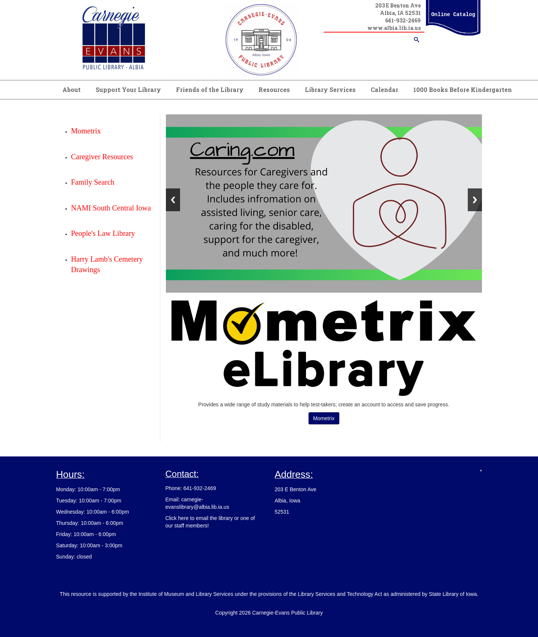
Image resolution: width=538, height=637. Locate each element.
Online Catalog (453, 15)
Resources (274, 89)
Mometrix (324, 418)
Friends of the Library (210, 89)
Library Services (330, 89)
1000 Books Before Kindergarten (462, 89)
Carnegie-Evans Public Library (287, 613)
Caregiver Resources (102, 157)
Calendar (384, 89)
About (71, 89)
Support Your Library (128, 89)
